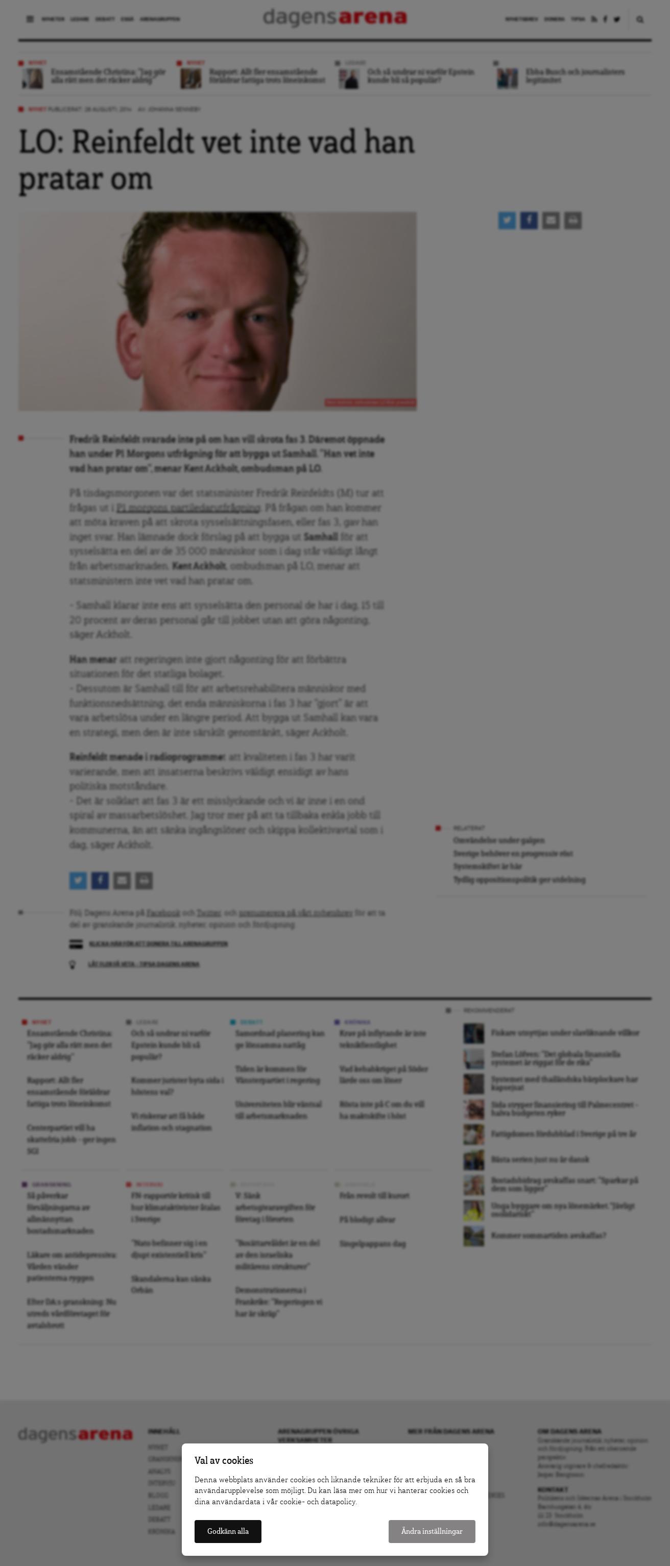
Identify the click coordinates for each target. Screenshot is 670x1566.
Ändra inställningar (432, 1531)
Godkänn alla (228, 1531)
